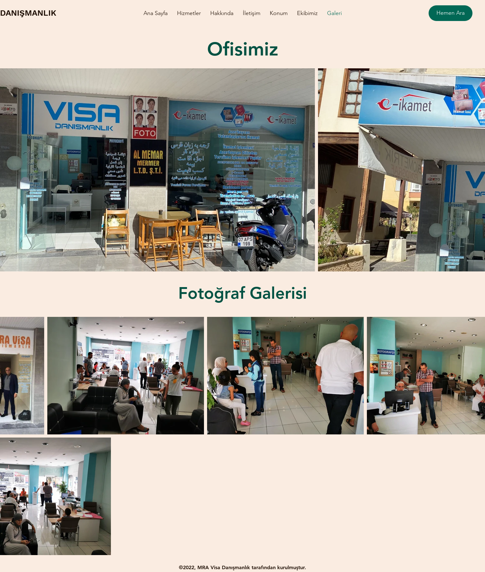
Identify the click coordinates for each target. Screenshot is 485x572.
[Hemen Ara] (450, 13)
